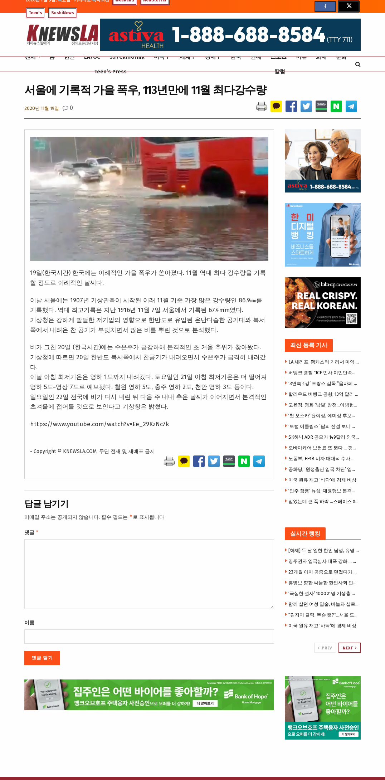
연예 (255, 57)
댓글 (31, 533)
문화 (341, 57)
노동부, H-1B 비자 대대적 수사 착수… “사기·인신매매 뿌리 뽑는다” (323, 458)
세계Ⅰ (188, 57)
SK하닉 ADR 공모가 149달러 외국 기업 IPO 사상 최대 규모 (323, 437)
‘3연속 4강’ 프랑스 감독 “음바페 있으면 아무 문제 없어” (323, 383)
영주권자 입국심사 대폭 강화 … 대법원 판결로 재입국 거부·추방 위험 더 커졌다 (323, 561)
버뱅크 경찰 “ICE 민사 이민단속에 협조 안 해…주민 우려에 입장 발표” (323, 372)
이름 (29, 624)
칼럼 (279, 71)
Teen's (35, 12)
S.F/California (127, 57)
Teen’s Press (110, 71)
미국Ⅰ (162, 57)
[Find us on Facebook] (325, 6)
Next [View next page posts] (350, 647)
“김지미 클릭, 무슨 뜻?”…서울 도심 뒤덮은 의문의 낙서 (323, 615)
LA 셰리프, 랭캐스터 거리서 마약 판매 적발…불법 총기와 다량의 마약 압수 (323, 362)
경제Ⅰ (213, 57)
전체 (30, 57)
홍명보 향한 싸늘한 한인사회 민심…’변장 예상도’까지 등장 (323, 582)
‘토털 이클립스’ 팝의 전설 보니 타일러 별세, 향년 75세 (323, 426)
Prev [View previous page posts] (325, 647)
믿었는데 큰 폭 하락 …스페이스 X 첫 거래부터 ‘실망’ (323, 501)
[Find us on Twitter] (348, 6)
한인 (69, 57)
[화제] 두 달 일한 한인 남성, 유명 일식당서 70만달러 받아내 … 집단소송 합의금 (323, 550)
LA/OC (92, 57)
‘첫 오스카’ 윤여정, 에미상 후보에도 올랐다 (323, 415)
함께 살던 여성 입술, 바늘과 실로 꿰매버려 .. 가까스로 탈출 (323, 604)
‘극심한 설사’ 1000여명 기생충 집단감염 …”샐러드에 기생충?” (323, 593)
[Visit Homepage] (62, 35)
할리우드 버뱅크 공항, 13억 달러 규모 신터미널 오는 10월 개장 (323, 394)
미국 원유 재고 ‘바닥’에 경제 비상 (322, 480)
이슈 (301, 57)
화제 (321, 57)
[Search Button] (358, 64)
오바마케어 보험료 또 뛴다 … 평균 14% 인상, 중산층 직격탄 (323, 447)
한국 (235, 57)
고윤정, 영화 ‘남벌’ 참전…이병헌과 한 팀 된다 (323, 405)
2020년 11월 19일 (41, 108)
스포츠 (279, 57)
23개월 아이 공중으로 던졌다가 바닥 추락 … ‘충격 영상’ (323, 572)
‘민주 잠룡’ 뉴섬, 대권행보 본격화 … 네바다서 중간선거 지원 (323, 490)
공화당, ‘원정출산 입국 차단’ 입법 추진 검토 (323, 469)
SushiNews (62, 12)
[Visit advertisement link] (323, 708)
